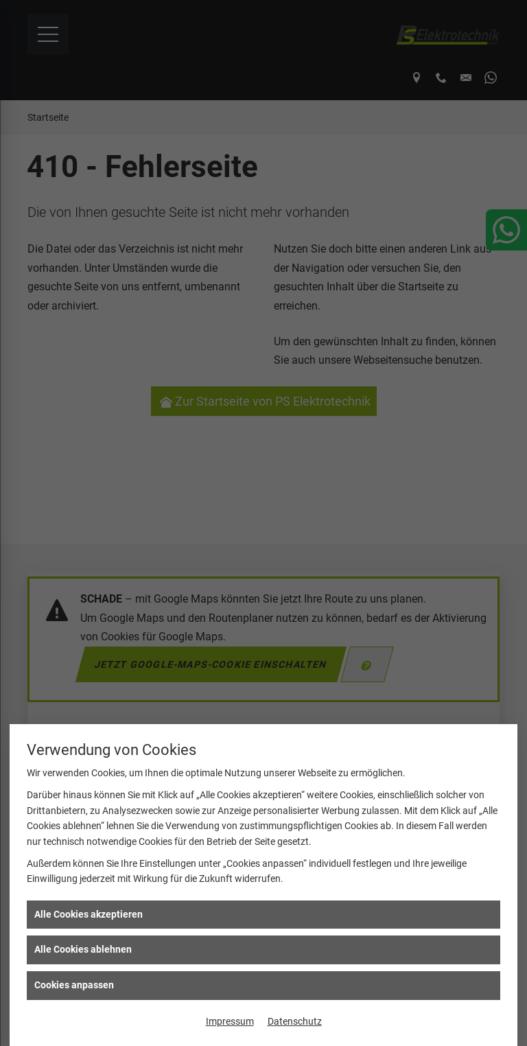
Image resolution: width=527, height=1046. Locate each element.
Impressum (230, 1021)
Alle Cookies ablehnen (83, 949)
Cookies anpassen (74, 984)
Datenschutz (295, 1021)
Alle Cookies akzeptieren (88, 914)
